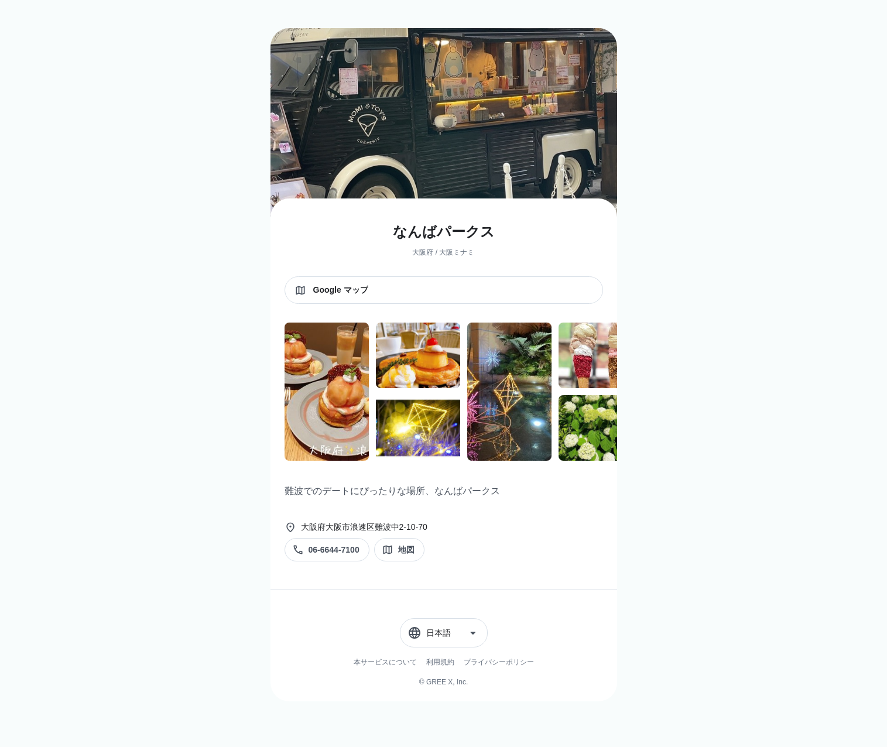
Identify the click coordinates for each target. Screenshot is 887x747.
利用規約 (440, 662)
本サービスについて (385, 662)
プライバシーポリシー (499, 662)
